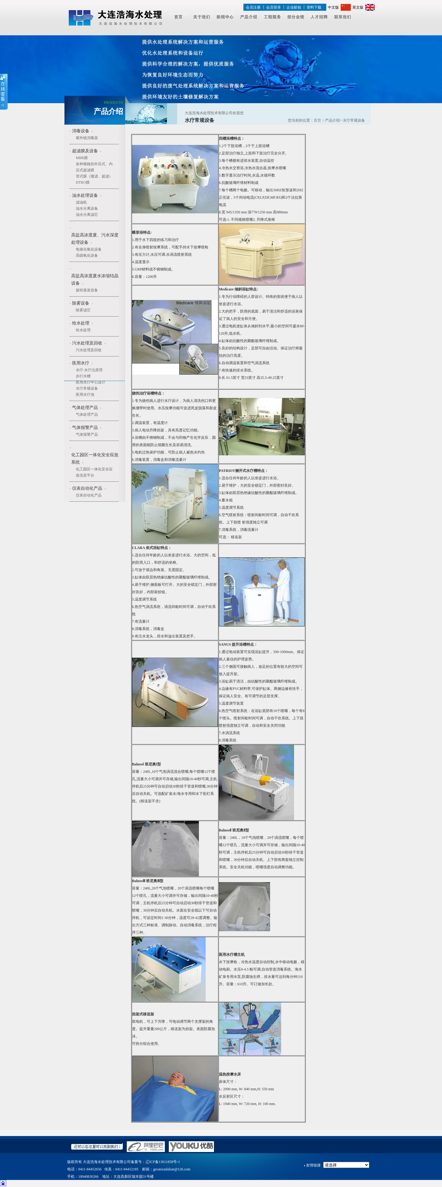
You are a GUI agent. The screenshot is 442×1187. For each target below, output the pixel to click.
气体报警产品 (87, 434)
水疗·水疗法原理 (89, 370)
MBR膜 (82, 158)
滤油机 (81, 202)
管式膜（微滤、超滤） (94, 176)
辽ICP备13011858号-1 (162, 1162)
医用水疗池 (85, 394)
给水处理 (83, 330)
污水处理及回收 (89, 350)
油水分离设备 (87, 208)
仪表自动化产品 (89, 495)
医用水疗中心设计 (90, 382)
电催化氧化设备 (89, 249)
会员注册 (253, 7)
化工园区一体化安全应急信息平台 (94, 472)
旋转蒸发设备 (87, 290)
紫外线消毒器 (87, 138)
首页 (317, 120)
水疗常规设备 (87, 388)
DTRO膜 (83, 182)
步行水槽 (83, 376)
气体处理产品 (87, 414)
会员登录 (273, 7)
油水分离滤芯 (87, 214)
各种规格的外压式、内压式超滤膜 (94, 167)
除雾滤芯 (83, 310)
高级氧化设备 (87, 255)
